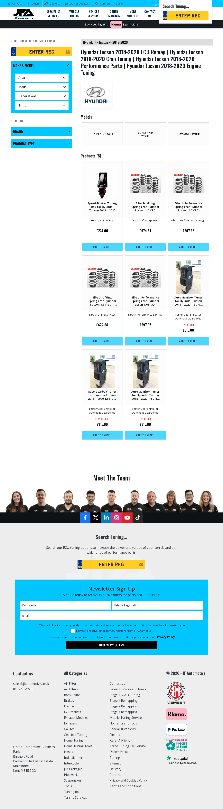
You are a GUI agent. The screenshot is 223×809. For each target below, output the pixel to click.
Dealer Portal (119, 752)
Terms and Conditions (126, 786)
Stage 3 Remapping (124, 712)
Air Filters (71, 689)
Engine (69, 706)
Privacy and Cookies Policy (129, 781)
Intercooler (72, 764)
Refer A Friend (120, 741)
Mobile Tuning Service (126, 718)
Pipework (71, 775)
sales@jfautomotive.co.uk (32, 684)
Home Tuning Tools (79, 746)
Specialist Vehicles (123, 729)
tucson (103, 42)
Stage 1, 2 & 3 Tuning (125, 695)
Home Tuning (74, 741)
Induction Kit (73, 758)
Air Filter (70, 684)
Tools (68, 786)
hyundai (88, 42)
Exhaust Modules (76, 718)
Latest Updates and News (129, 689)
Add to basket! (102, 247)
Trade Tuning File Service (129, 746)
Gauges (69, 729)
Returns (115, 775)
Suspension (72, 781)
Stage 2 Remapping (124, 706)
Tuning (115, 758)
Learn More (130, 24)
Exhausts (70, 724)
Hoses (68, 752)
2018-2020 (120, 42)
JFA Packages (73, 769)
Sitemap (116, 764)
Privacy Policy (166, 637)
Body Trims (72, 695)
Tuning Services (76, 798)
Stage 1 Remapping (124, 701)
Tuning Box (72, 792)
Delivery (116, 769)
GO (68, 51)
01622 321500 (23, 689)
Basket (120, 3)
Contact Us (118, 684)
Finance (115, 735)
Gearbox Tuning (76, 735)
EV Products (73, 712)
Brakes (69, 701)
